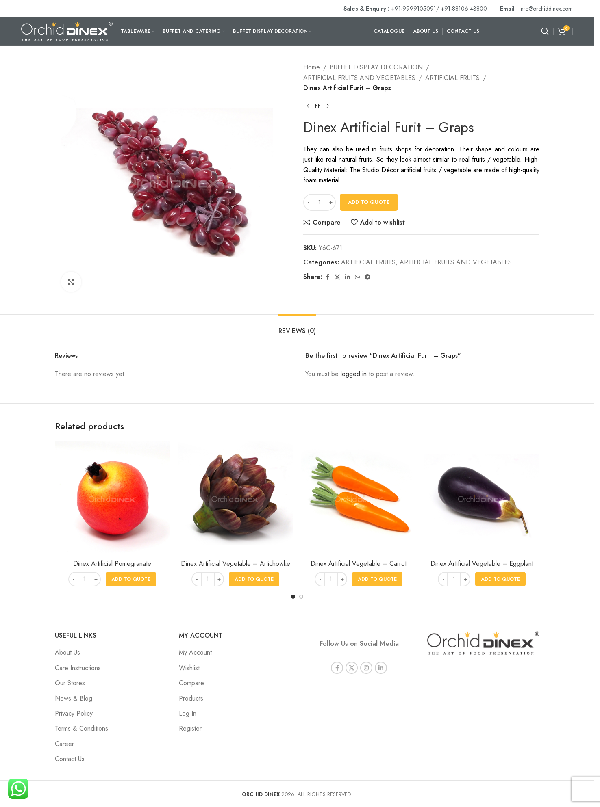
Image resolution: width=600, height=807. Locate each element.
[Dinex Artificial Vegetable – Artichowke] (235, 498)
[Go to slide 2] (301, 597)
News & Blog (73, 698)
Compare (191, 683)
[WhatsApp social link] (357, 277)
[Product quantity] (319, 202)
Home (311, 67)
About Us (67, 652)
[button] (131, 579)
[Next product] (328, 106)
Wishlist (189, 668)
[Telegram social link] (367, 277)
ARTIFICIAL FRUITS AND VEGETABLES (359, 77)
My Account (195, 652)
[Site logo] (67, 30)
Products (191, 698)
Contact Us (70, 759)
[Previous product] (308, 106)
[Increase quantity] (331, 202)
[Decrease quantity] (308, 202)
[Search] (545, 31)
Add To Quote (369, 202)
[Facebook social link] (327, 277)
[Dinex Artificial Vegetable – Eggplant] (481, 498)
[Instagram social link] (366, 659)
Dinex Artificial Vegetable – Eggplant (481, 563)
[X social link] (337, 277)
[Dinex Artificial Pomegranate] (112, 498)
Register (190, 728)
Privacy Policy (74, 713)
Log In (187, 713)
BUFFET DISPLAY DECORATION (376, 67)
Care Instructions (78, 668)
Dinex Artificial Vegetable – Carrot (359, 563)
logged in (354, 374)
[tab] (297, 326)
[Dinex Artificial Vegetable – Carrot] (358, 498)
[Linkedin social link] (347, 277)
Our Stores (70, 683)
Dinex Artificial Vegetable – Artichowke (235, 563)
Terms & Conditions (81, 728)
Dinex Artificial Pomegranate (112, 563)
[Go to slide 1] (293, 597)
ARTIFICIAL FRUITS (452, 77)
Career (64, 744)
